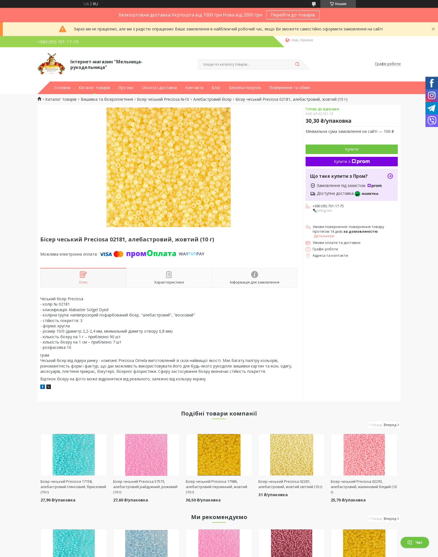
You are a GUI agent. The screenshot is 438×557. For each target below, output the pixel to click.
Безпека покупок (245, 88)
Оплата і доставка (159, 88)
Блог (216, 88)
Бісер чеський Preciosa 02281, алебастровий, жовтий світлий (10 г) (290, 484)
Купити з (352, 161)
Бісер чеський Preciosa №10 (163, 99)
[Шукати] (297, 64)
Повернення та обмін (289, 88)
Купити (351, 149)
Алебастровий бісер (212, 99)
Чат (414, 542)
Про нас (126, 88)
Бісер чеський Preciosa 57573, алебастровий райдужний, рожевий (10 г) (145, 486)
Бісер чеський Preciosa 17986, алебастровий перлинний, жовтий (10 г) (216, 486)
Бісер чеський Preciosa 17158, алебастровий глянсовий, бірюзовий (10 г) (73, 486)
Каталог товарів (94, 88)
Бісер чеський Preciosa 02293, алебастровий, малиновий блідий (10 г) (364, 486)
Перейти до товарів (293, 15)
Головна (62, 88)
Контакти (194, 88)
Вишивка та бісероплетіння (107, 99)
